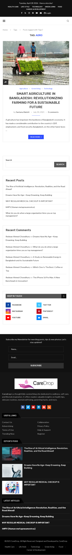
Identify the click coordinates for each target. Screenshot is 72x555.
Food (60, 7)
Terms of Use (8, 430)
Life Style (25, 7)
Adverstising (7, 426)
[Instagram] (29, 13)
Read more (36, 137)
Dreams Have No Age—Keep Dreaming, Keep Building (29, 195)
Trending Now (8, 434)
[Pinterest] (33, 13)
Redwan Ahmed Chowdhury (18, 236)
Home (5, 30)
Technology (37, 7)
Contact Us (7, 422)
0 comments (53, 112)
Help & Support (44, 430)
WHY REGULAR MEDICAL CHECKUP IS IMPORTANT (29, 201)
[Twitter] (25, 13)
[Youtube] (37, 13)
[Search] (67, 21)
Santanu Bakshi (22, 112)
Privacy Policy (43, 426)
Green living (50, 7)
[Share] (6, 82)
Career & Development (36, 9)
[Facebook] (21, 13)
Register (41, 434)
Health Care (13, 7)
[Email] (41, 13)
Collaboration (43, 422)
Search (9, 160)
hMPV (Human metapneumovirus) (20, 207)
